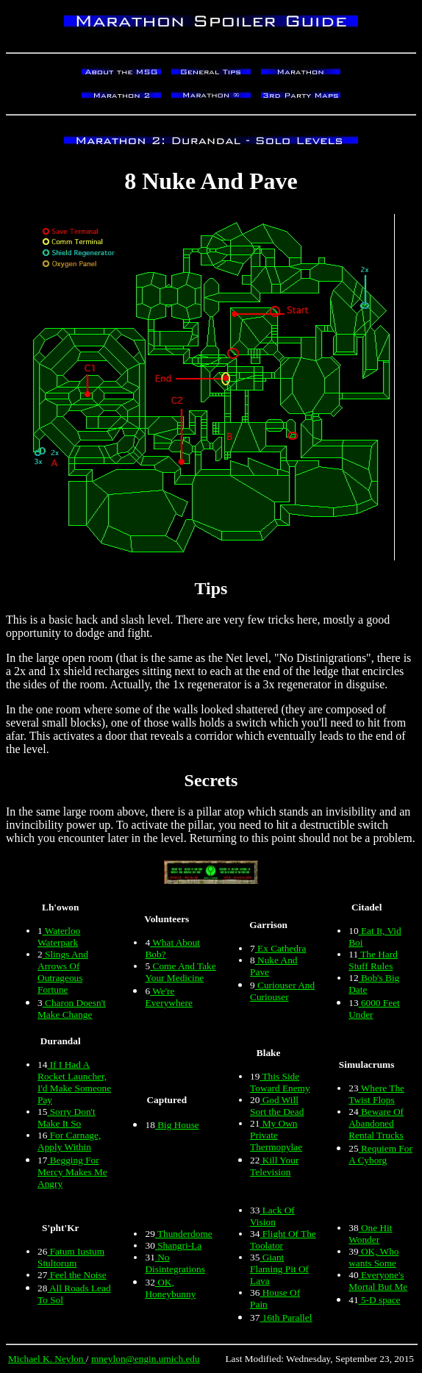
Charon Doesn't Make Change (71, 1008)
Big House (177, 1124)
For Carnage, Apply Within (69, 1141)
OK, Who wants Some (373, 1257)
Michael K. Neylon (47, 1358)
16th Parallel (286, 1317)
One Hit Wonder (370, 1233)
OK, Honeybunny (170, 1288)
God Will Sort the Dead (277, 1105)
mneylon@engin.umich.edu (145, 1358)
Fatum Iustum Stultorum (70, 1257)
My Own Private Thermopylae (276, 1135)
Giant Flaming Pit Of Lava (279, 1269)
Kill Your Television (274, 1166)
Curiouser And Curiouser (282, 991)
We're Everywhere (168, 996)
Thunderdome (183, 1233)
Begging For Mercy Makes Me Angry (72, 1172)
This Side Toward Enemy (280, 1082)
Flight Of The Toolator (283, 1239)
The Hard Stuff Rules (373, 960)
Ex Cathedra (281, 948)
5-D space (380, 1299)
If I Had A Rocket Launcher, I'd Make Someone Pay (74, 1082)
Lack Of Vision (272, 1216)
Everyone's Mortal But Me (377, 1280)
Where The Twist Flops (376, 1094)
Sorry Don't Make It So (66, 1117)
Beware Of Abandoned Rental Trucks (376, 1123)
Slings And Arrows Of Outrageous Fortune (62, 972)
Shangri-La (178, 1245)
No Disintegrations (174, 1263)
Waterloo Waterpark (58, 936)
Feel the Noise (76, 1274)
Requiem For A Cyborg (380, 1154)
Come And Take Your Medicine (180, 971)
